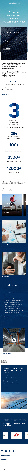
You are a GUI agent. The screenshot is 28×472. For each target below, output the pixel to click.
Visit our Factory (7, 353)
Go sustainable (5, 94)
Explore (6, 316)
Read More (5, 392)
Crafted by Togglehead (6, 467)
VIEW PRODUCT (6, 49)
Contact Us (5, 455)
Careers (4, 460)
